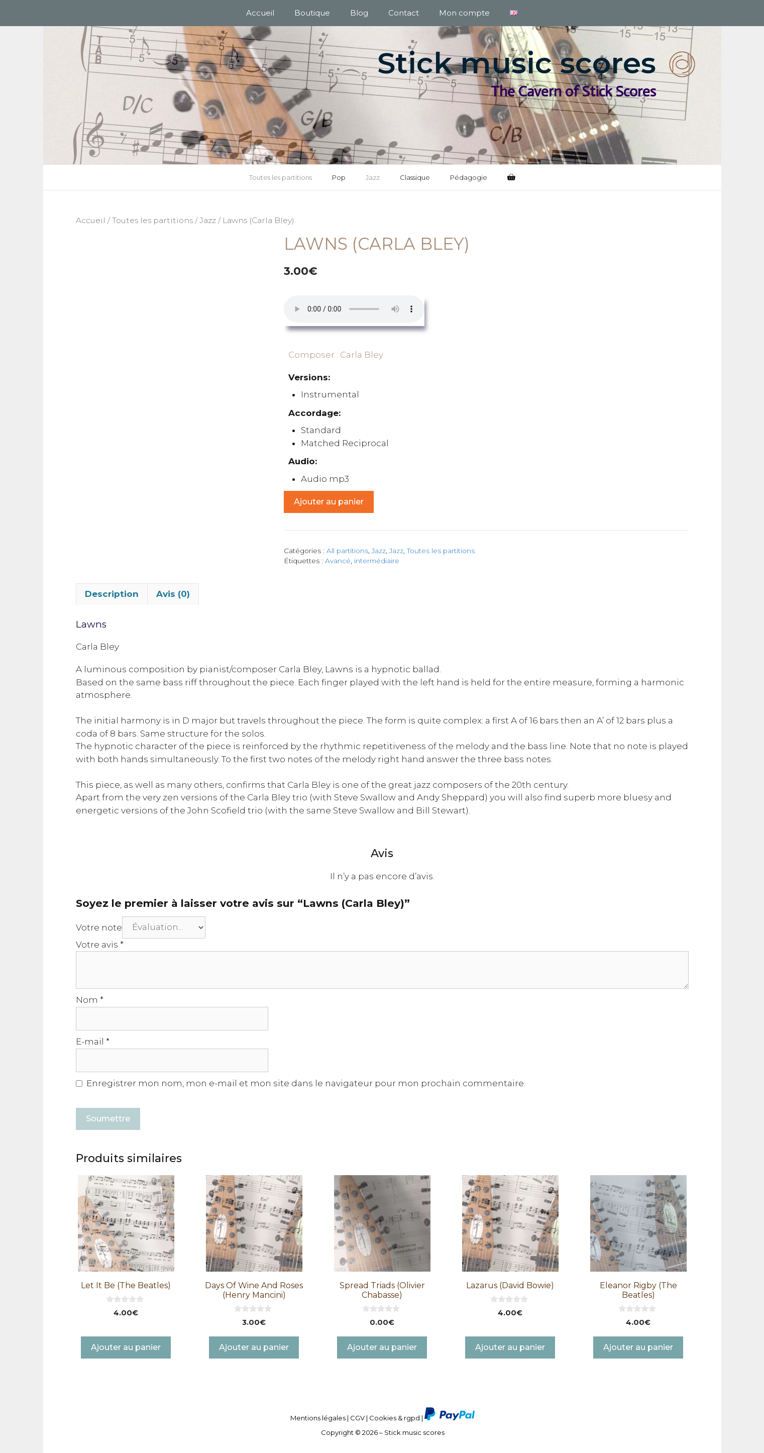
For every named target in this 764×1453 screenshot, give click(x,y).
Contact (403, 13)
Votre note (99, 927)
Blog (359, 13)
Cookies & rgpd (394, 1418)
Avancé (338, 561)
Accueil (260, 13)
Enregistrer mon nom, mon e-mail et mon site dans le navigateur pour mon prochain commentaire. (305, 1083)
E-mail (93, 1041)
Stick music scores (516, 63)
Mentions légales (318, 1418)
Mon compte (464, 13)
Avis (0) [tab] (173, 594)
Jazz (373, 177)
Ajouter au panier (329, 501)
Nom (89, 1000)
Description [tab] (112, 594)
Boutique (312, 13)
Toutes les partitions (280, 177)
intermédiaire (376, 561)
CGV (357, 1418)
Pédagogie (468, 177)
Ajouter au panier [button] (126, 1347)
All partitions (347, 551)
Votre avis (100, 945)
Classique (415, 177)
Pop (339, 177)
